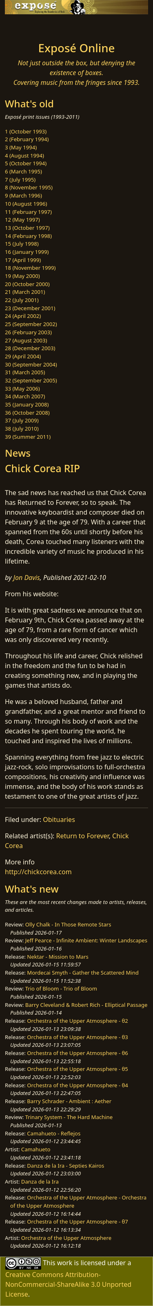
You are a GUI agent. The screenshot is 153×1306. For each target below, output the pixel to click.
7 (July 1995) (20, 179)
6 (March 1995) (23, 171)
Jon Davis (26, 577)
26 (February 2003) (28, 332)
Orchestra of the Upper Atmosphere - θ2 (77, 1020)
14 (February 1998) (28, 236)
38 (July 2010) (22, 428)
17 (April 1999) (23, 260)
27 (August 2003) (26, 340)
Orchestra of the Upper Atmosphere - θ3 (77, 1037)
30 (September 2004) (31, 364)
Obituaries (59, 819)
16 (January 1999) (27, 251)
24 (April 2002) (23, 316)
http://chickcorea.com (38, 871)
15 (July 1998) (22, 243)
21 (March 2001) (25, 291)
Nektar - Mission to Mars (58, 956)
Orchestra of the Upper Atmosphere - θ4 (77, 1085)
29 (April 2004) (23, 356)
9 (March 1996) (23, 195)
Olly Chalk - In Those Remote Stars (68, 924)
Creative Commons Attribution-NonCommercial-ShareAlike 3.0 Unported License (68, 1284)
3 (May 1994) (21, 147)
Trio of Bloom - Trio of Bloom (61, 988)
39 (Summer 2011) (28, 436)
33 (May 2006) (22, 388)
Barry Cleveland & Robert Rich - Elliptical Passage (86, 1004)
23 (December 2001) (30, 308)
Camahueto (36, 1149)
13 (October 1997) (27, 227)
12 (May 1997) (22, 219)
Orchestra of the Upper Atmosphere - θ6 (77, 1053)
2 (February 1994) (27, 139)
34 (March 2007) (25, 396)
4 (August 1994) (24, 155)
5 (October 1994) (26, 163)
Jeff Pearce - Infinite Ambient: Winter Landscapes (86, 940)
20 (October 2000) (27, 284)
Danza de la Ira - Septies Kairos (65, 1165)
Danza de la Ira (40, 1181)
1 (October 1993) (26, 131)
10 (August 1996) (26, 203)
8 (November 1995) (29, 187)
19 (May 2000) (22, 276)
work (64, 1262)
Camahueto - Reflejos (53, 1133)
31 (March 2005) (25, 372)
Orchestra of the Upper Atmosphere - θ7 (77, 1221)
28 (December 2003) (30, 348)
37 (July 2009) (22, 420)
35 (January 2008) (27, 404)
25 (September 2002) (31, 324)
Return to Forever (82, 835)
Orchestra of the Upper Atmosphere (66, 1238)
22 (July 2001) (22, 300)
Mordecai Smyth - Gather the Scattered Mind (83, 972)
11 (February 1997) (28, 211)
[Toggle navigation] (26, 26)
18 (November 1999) (30, 267)
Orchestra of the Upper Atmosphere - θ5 (77, 1069)
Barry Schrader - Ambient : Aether (69, 1101)
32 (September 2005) (31, 380)
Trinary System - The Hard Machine (69, 1117)
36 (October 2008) (27, 412)
